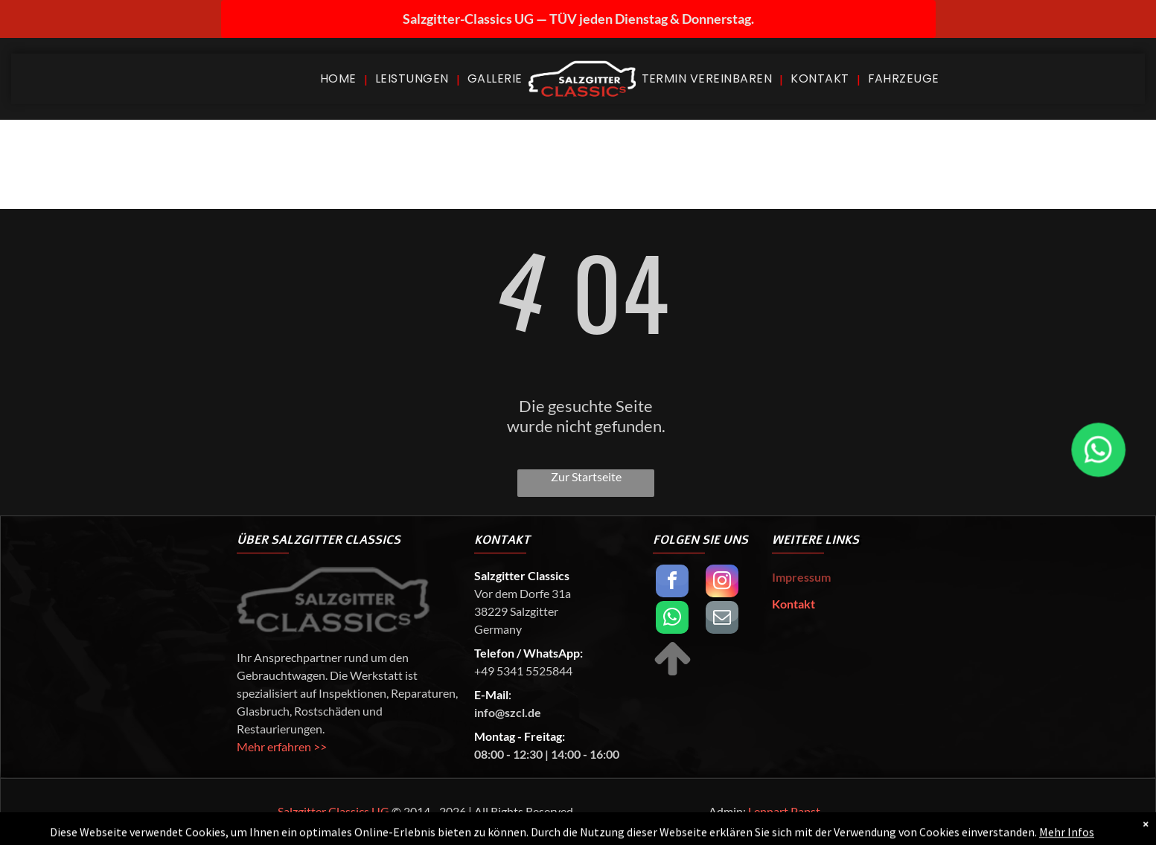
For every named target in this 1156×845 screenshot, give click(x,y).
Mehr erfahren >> (282, 746)
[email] (722, 619)
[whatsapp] (672, 619)
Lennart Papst (784, 811)
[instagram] (722, 583)
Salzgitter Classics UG (333, 811)
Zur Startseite (586, 476)
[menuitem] (340, 78)
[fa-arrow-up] (672, 673)
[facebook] (672, 583)
